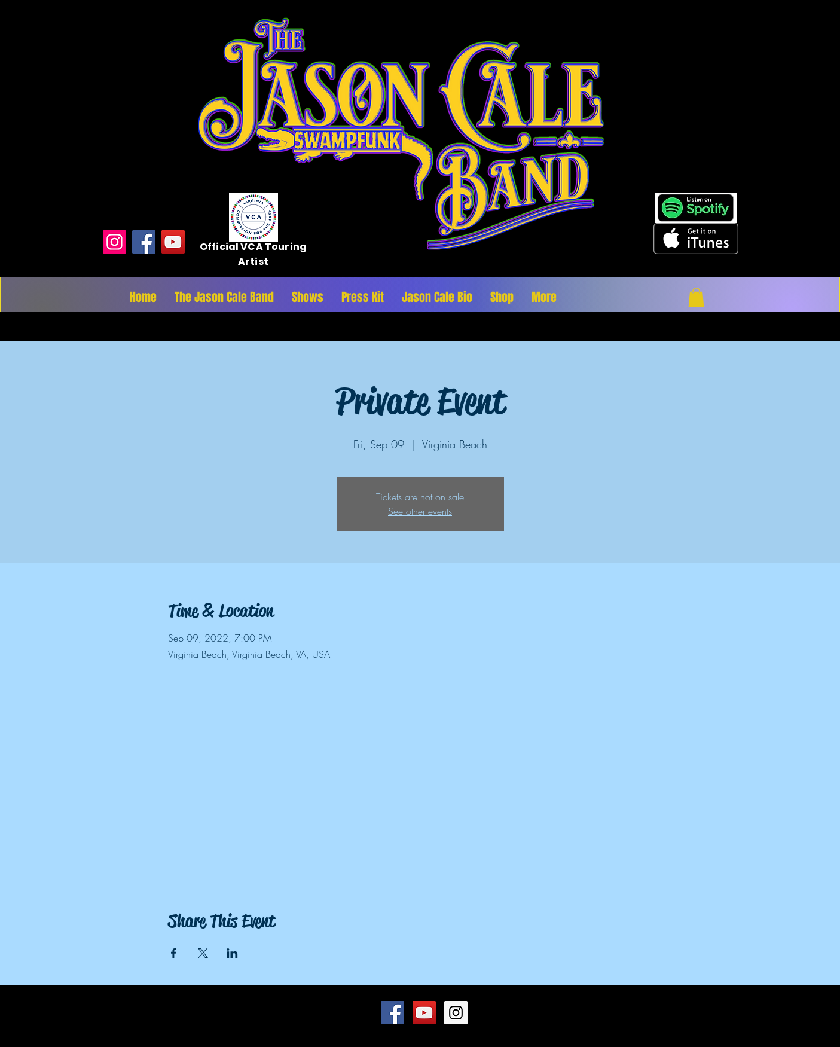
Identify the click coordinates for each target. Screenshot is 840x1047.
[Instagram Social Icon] (456, 1012)
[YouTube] (173, 242)
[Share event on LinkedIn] (232, 953)
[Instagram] (114, 242)
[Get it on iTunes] (695, 238)
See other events (420, 511)
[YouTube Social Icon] (424, 1012)
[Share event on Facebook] (173, 953)
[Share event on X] (203, 953)
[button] (696, 297)
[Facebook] (143, 242)
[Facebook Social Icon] (392, 1012)
